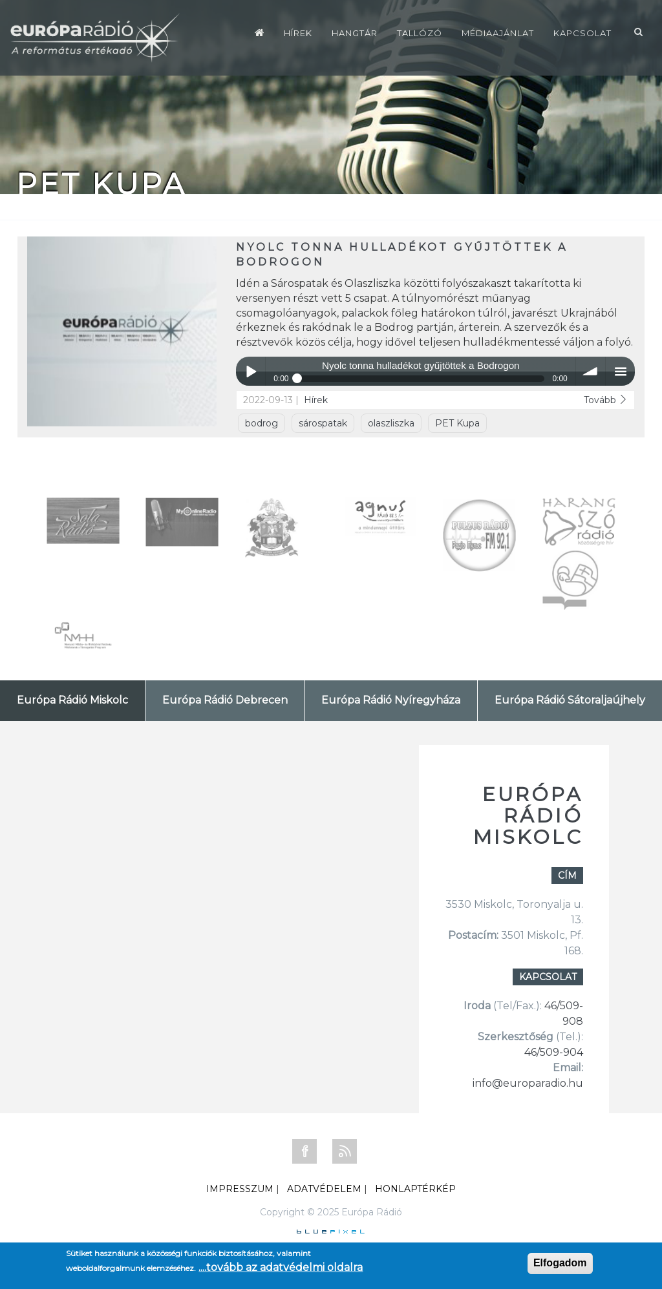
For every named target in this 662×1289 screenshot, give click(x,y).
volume (590, 371)
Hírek (298, 33)
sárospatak (323, 423)
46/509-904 (553, 1052)
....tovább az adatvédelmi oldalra (280, 1267)
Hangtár (355, 33)
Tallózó (419, 33)
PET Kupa (457, 423)
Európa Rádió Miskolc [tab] (72, 700)
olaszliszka (391, 423)
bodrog (261, 423)
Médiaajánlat (498, 33)
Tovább (606, 400)
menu (620, 371)
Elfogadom (560, 1262)
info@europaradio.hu (528, 1083)
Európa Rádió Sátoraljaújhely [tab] (570, 700)
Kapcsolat (582, 33)
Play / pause (250, 371)
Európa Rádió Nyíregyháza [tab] (390, 700)
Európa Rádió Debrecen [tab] (225, 700)
